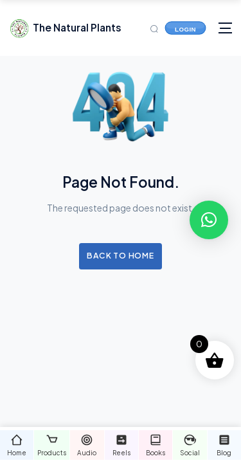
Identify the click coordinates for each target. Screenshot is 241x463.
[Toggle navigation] (225, 28)
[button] (209, 220)
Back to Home (120, 255)
